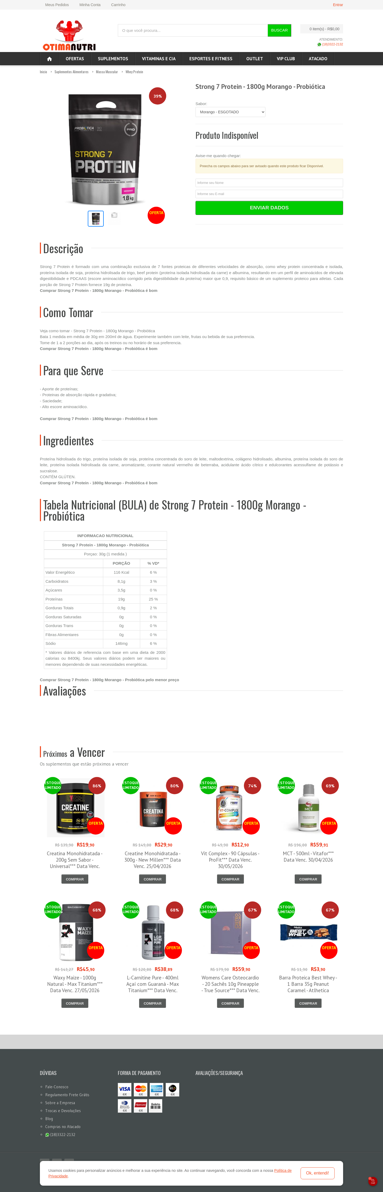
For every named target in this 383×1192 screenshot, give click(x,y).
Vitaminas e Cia (159, 59)
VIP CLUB (286, 59)
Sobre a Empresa (60, 1102)
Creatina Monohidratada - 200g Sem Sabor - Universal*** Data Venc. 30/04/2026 (75, 863)
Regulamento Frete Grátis (67, 1094)
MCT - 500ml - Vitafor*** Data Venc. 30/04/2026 (308, 856)
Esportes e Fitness (210, 59)
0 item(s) (320, 28)
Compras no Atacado (63, 1126)
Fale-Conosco (56, 1086)
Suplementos (113, 59)
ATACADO (318, 59)
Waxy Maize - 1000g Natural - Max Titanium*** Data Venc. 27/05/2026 (75, 984)
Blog (49, 1118)
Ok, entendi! (317, 1173)
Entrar (338, 5)
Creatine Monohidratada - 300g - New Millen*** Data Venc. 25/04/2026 (152, 859)
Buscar (279, 30)
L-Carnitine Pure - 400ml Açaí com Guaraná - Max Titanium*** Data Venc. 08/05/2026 (152, 987)
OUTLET (254, 59)
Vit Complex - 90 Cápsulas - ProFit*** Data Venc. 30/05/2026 (230, 859)
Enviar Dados (269, 207)
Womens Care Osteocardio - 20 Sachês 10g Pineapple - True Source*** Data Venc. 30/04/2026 (230, 987)
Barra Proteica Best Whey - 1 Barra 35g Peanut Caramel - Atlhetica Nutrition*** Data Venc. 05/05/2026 (308, 990)
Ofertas (75, 59)
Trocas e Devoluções (63, 1110)
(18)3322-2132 (330, 44)
